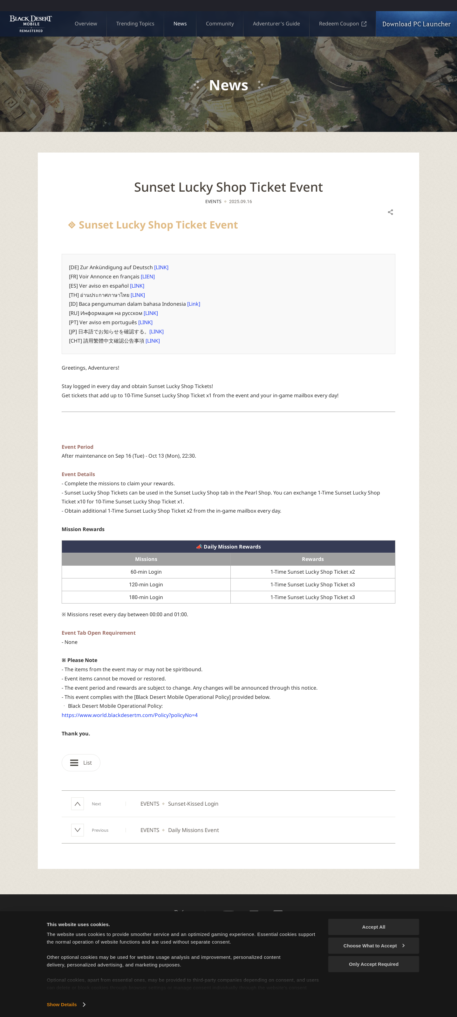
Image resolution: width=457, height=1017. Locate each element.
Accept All (373, 927)
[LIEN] (148, 276)
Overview (86, 23)
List (81, 762)
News (180, 23)
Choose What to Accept (374, 945)
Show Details (62, 1004)
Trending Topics (135, 23)
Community (220, 23)
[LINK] (161, 267)
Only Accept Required (374, 964)
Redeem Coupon (342, 23)
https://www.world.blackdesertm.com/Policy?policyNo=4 (130, 715)
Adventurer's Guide (276, 23)
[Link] (193, 303)
